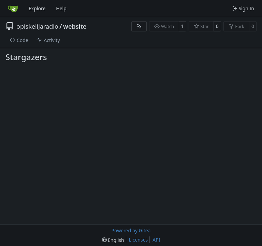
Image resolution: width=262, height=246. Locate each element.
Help (61, 8)
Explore (37, 8)
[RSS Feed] (139, 26)
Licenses (138, 239)
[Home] (13, 8)
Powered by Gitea (131, 230)
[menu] (113, 240)
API (156, 239)
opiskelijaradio (37, 26)
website (75, 26)
